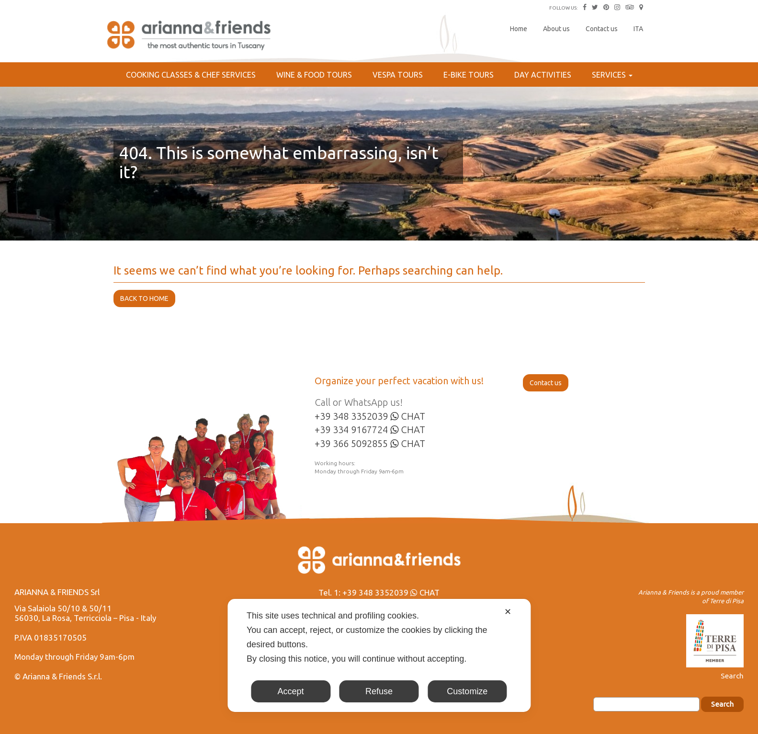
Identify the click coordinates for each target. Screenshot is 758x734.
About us (556, 29)
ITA (638, 29)
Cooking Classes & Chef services (191, 74)
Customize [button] (467, 691)
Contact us (602, 29)
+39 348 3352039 (351, 416)
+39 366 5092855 (351, 443)
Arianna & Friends (190, 36)
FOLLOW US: (563, 8)
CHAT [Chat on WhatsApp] (407, 416)
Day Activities (542, 74)
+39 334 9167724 (351, 429)
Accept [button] (291, 691)
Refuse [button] (379, 691)
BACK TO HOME (144, 298)
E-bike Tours (468, 74)
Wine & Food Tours (314, 74)
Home (518, 29)
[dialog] (379, 655)
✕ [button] (507, 612)
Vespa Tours (398, 74)
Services (612, 74)
